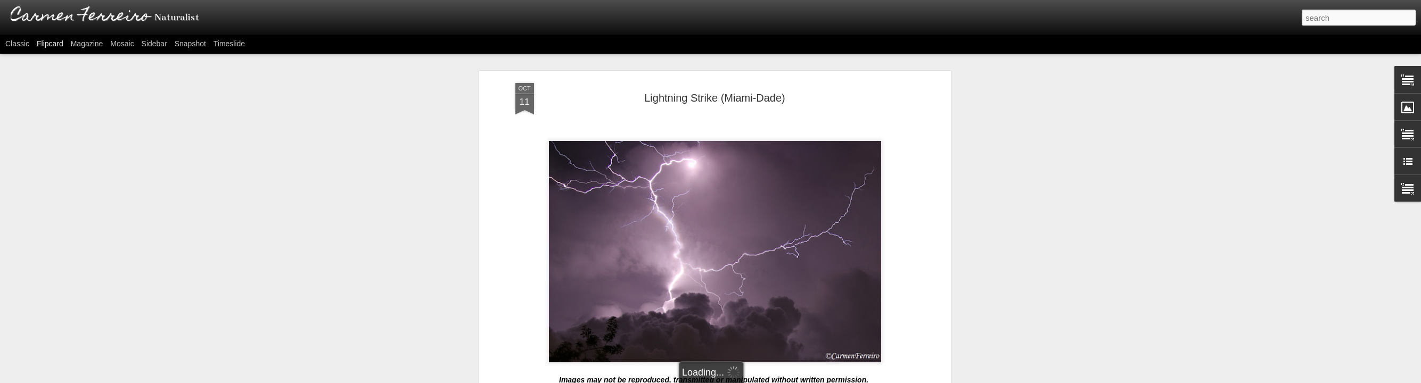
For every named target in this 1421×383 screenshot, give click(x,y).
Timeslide (229, 43)
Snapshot (190, 43)
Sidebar (154, 43)
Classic (17, 43)
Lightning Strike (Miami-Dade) (714, 98)
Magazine (87, 43)
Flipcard (50, 43)
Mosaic (122, 43)
